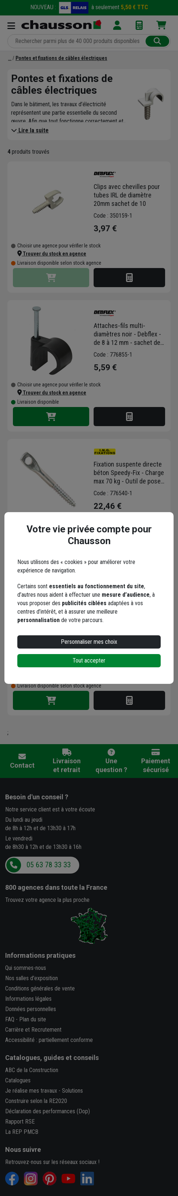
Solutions (72, 1090)
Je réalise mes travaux (31, 1090)
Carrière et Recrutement (33, 1029)
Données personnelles (30, 1009)
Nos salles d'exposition (31, 978)
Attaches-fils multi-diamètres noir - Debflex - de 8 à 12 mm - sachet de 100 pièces (127, 334)
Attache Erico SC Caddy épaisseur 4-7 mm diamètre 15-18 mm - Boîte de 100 (130, 607)
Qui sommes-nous (25, 967)
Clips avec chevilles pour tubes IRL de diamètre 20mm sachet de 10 (127, 195)
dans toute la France (56, 887)
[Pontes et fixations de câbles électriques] (61, 58)
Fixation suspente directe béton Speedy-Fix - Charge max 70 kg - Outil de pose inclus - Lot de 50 (129, 472)
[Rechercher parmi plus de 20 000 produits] (77, 41)
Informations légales (28, 998)
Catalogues (18, 1080)
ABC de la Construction (31, 1070)
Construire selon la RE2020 (36, 1100)
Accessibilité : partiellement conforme (49, 1039)
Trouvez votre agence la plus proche (47, 899)
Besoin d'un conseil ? (36, 797)
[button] (51, 253)
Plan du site (32, 1019)
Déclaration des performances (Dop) (47, 1111)
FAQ (9, 1019)
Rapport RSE (20, 1121)
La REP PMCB (21, 1131)
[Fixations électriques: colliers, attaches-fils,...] (9, 58)
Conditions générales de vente (40, 988)
